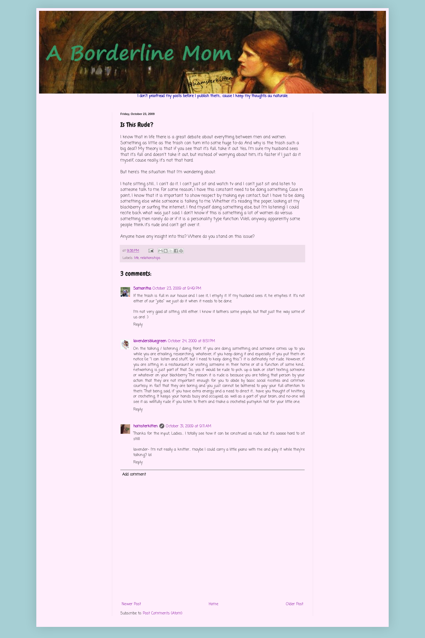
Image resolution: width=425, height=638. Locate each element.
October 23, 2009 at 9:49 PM (177, 288)
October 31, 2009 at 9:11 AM (188, 426)
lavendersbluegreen (149, 341)
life (136, 258)
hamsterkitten (145, 426)
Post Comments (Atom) (162, 613)
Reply (138, 325)
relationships (150, 258)
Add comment (134, 474)
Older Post (294, 604)
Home (213, 604)
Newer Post (131, 604)
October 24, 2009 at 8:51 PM (191, 341)
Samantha (142, 288)
